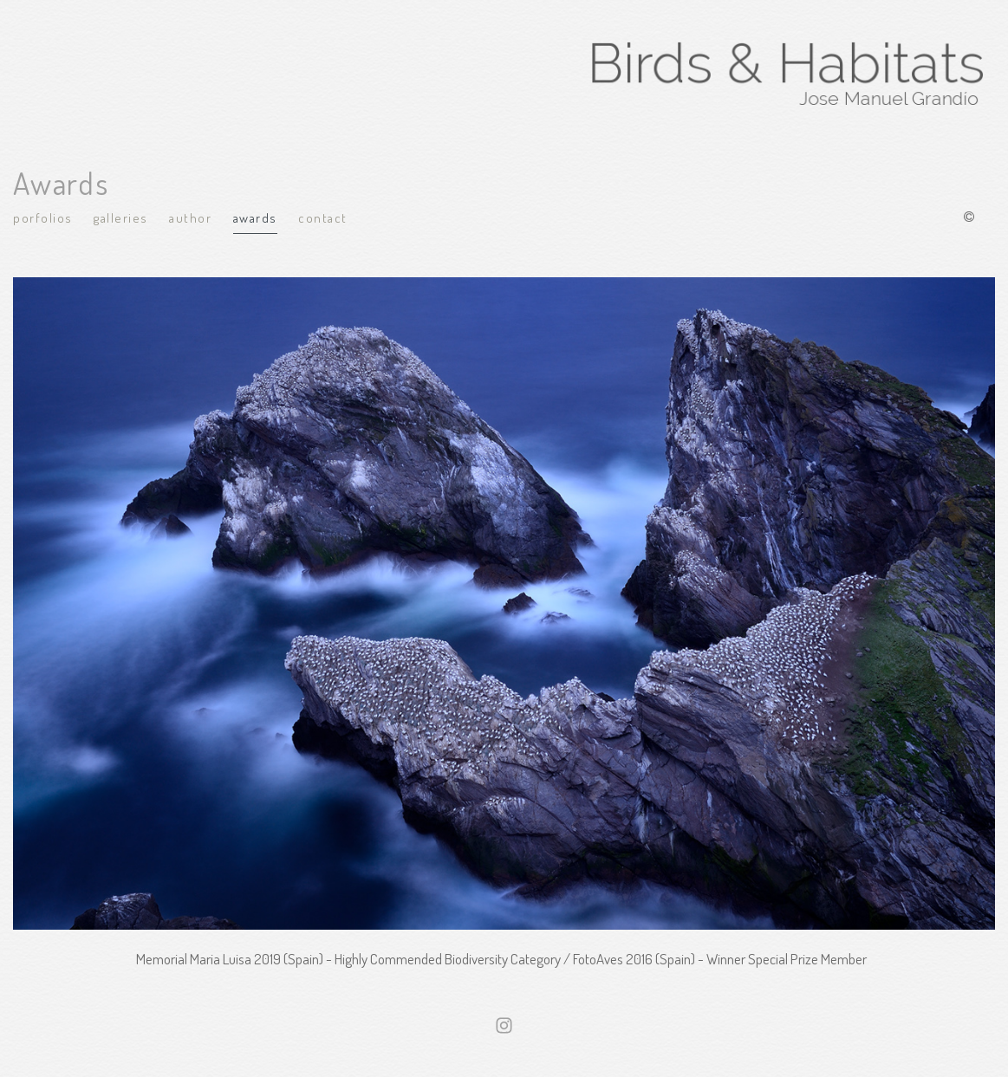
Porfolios (43, 218)
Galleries (121, 218)
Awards (255, 218)
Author (190, 218)
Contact (323, 218)
